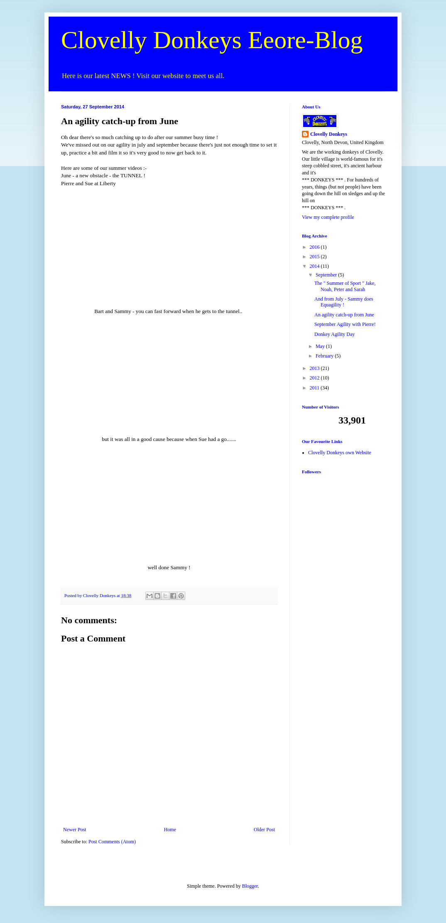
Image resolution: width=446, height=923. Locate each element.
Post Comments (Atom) (112, 842)
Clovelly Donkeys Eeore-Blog (212, 40)
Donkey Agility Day (334, 334)
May (321, 346)
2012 (315, 378)
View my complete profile (328, 217)
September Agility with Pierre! (345, 324)
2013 (315, 368)
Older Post (264, 829)
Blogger (250, 886)
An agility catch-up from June (344, 315)
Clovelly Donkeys (328, 134)
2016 (315, 247)
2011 (315, 388)
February (325, 356)
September (327, 275)
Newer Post (74, 829)
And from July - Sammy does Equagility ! (343, 302)
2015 (315, 257)
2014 (315, 266)
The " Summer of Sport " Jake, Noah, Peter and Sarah (344, 286)
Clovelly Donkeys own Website (339, 452)
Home (170, 829)
